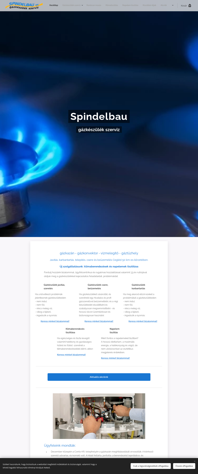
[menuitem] (128, 5)
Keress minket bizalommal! (55, 321)
